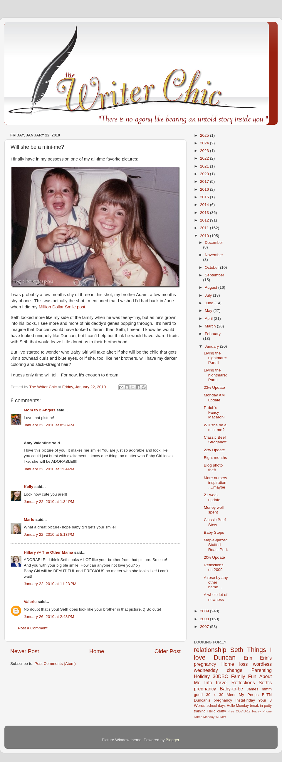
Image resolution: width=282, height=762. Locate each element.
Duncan (225, 657)
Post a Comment (33, 628)
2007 (205, 626)
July (209, 295)
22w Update (214, 450)
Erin (248, 657)
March (211, 326)
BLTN (267, 694)
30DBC (220, 676)
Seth (236, 649)
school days (216, 706)
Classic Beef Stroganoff (215, 439)
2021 (205, 166)
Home (96, 651)
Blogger (172, 740)
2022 (205, 158)
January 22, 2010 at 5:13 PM (49, 534)
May (209, 310)
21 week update (212, 497)
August (211, 287)
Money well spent (214, 509)
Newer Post (24, 651)
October (212, 267)
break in (256, 706)
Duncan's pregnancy (213, 700)
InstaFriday (245, 700)
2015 (205, 197)
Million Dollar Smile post (62, 307)
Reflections (243, 682)
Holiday (202, 676)
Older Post (168, 651)
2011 (205, 228)
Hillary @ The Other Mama (48, 552)
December (214, 242)
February (213, 334)
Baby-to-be (231, 688)
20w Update (214, 557)
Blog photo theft (213, 467)
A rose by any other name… (216, 582)
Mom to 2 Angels (40, 410)
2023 (205, 150)
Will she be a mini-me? (215, 427)
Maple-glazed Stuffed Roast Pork (216, 545)
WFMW (220, 717)
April (209, 318)
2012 (205, 220)
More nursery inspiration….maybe (215, 482)
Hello (211, 711)
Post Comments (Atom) (55, 663)
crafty (221, 711)
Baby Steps (214, 532)
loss (243, 664)
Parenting (261, 670)
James (252, 689)
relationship (210, 649)
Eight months (215, 457)
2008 (205, 619)
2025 (205, 135)
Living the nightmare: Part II (215, 358)
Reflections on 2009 (214, 567)
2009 (205, 611)
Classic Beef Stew (215, 522)
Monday (208, 717)
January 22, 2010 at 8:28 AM (49, 425)
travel (222, 682)
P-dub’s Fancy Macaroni (214, 412)
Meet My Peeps (243, 694)
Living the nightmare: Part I (215, 375)
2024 (205, 143)
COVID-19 (243, 711)
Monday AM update (214, 397)
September (214, 275)
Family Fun (243, 676)
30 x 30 (214, 694)
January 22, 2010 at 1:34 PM (49, 469)
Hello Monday (238, 706)
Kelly (28, 486)
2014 (205, 204)
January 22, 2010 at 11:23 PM (50, 584)
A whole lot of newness (215, 597)
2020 (205, 174)
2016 (205, 189)
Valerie (30, 601)
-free (231, 711)
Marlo (29, 519)
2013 (205, 212)
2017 (205, 181)
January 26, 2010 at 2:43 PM (49, 616)
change (234, 670)
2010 (205, 236)
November (214, 255)
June (209, 303)
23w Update (214, 387)
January (212, 346)
